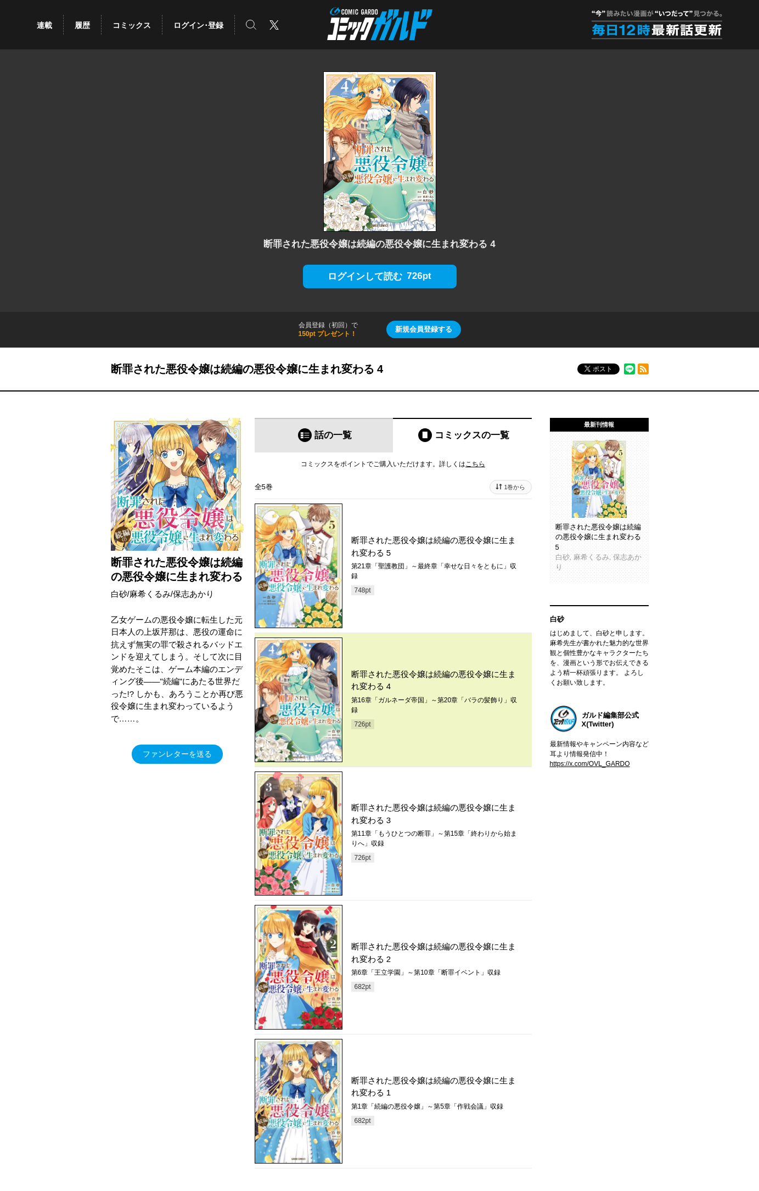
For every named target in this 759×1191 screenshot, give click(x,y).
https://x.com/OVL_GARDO (590, 764)
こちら (475, 464)
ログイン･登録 (198, 25)
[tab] (324, 435)
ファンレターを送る (177, 754)
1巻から (514, 487)
